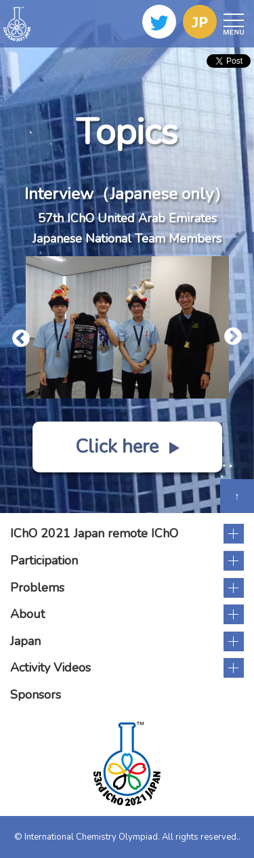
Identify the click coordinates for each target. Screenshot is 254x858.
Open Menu (232, 24)
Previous (17, 335)
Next (229, 333)
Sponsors (35, 695)
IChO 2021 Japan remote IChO (94, 533)
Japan (25, 641)
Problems (37, 587)
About (27, 614)
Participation (44, 560)
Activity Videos (50, 667)
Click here (127, 446)
